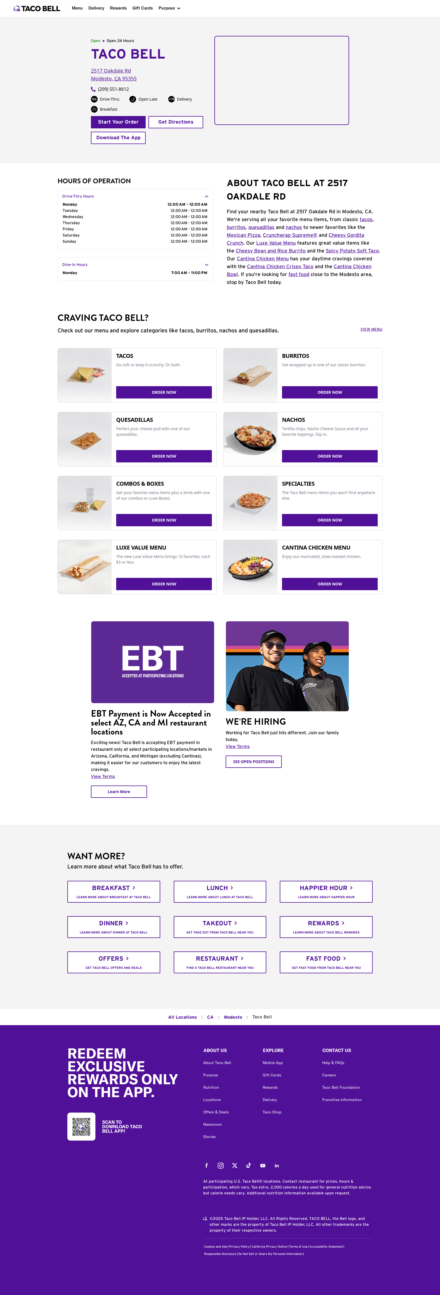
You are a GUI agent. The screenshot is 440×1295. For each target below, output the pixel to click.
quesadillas (261, 227)
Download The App (118, 137)
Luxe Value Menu (276, 243)
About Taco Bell (217, 1062)
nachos (294, 227)
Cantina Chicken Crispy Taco (280, 266)
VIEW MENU (371, 330)
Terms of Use (298, 1246)
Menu (77, 8)
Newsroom (212, 1124)
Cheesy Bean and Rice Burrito (271, 251)
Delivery (96, 8)
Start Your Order (118, 122)
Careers (329, 1075)
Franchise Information (342, 1099)
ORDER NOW (164, 392)
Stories (209, 1136)
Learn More (119, 791)
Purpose (167, 8)
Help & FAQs (333, 1062)
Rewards (118, 8)
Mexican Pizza (243, 235)
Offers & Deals (216, 1112)
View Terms (103, 776)
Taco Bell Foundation (341, 1087)
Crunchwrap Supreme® (290, 235)
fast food (298, 274)
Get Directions (176, 122)
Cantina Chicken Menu (263, 258)
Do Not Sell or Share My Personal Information (270, 1253)
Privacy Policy (239, 1246)
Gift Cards (142, 8)
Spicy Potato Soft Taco (352, 251)
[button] (228, 1052)
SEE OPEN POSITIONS (253, 761)
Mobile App (273, 1062)
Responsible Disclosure (220, 1253)
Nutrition (211, 1087)
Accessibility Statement (326, 1246)
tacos (366, 219)
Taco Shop (272, 1112)
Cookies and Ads (215, 1246)
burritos (236, 227)
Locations (212, 1099)
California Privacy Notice (269, 1246)
